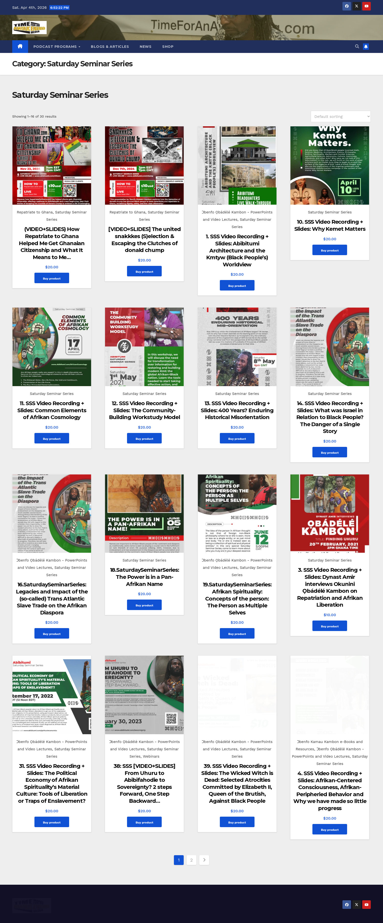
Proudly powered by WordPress (165, 914)
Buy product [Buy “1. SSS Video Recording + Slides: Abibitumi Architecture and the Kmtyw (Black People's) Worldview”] (237, 286)
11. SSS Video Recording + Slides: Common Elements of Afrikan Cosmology (51, 405)
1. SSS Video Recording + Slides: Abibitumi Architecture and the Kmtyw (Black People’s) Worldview (237, 250)
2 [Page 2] (191, 844)
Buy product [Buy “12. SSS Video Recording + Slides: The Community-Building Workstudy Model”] (144, 433)
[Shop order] (341, 116)
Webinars (151, 740)
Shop (167, 46)
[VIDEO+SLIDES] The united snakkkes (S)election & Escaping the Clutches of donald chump (144, 239)
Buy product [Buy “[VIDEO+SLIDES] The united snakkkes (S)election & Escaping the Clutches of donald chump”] (144, 271)
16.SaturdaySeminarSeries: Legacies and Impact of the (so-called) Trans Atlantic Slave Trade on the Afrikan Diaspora (52, 588)
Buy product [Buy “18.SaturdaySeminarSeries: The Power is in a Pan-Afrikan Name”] (144, 595)
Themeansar (231, 914)
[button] (357, 46)
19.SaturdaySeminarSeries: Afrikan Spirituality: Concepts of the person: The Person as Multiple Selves (237, 588)
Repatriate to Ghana (35, 212)
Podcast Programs (55, 46)
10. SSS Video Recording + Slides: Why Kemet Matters (330, 225)
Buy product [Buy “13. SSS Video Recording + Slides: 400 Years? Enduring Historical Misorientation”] (237, 433)
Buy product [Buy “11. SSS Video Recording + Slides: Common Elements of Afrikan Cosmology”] (52, 433)
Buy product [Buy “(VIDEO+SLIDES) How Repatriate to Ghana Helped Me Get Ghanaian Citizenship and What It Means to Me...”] (52, 278)
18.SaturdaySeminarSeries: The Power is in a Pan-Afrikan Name (144, 566)
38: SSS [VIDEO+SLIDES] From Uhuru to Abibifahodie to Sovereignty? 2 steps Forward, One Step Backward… (144, 767)
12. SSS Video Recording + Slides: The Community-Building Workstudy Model (144, 405)
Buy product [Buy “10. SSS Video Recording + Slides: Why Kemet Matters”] (330, 250)
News (145, 46)
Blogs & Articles (110, 46)
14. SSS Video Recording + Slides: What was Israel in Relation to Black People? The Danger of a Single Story (330, 412)
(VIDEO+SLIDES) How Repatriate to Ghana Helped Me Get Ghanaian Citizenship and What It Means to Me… (52, 243)
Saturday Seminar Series (330, 212)
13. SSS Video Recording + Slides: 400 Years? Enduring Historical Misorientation (237, 405)
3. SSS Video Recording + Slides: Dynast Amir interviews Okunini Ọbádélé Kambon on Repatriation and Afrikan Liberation (330, 577)
